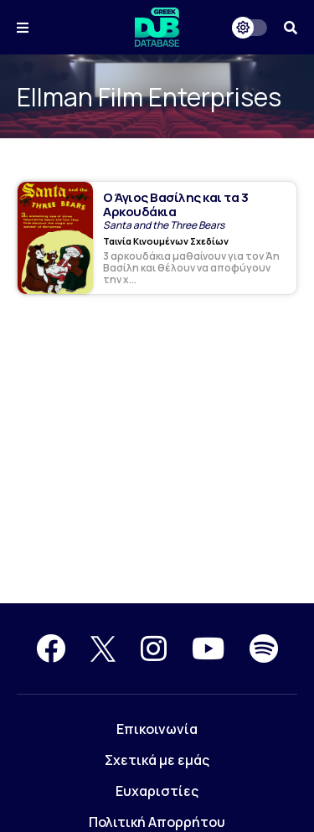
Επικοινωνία (157, 729)
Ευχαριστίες (157, 791)
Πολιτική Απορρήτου (157, 822)
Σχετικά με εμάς (157, 760)
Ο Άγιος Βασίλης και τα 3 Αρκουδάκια (175, 204)
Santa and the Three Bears (163, 225)
